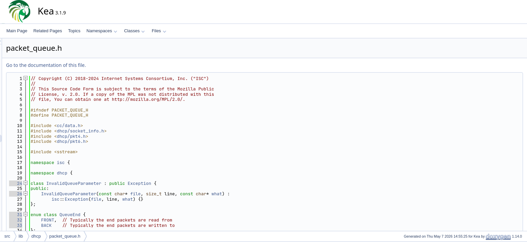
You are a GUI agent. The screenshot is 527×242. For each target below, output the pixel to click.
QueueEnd (130, 214)
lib (20, 236)
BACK (107, 225)
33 (76, 225)
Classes (134, 30)
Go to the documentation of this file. (106, 65)
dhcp (122, 173)
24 (76, 183)
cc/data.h (129, 125)
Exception (200, 183)
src (7, 236)
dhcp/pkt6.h (131, 141)
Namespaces (101, 30)
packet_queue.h (65, 236)
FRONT (108, 220)
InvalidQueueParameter (134, 183)
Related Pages (47, 30)
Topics (74, 30)
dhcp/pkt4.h (131, 136)
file (196, 194)
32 (76, 220)
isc (121, 162)
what (277, 194)
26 (76, 194)
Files (159, 30)
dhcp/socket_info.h (140, 131)
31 (76, 214)
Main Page (16, 30)
